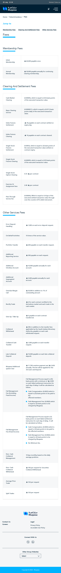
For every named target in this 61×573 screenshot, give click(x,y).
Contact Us (6, 522)
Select (24, 556)
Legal (32, 522)
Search (43, 9)
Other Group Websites (30, 552)
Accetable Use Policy (38, 528)
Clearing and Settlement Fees (29, 30)
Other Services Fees (49, 30)
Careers (5, 524)
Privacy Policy (35, 525)
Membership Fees (9, 30)
